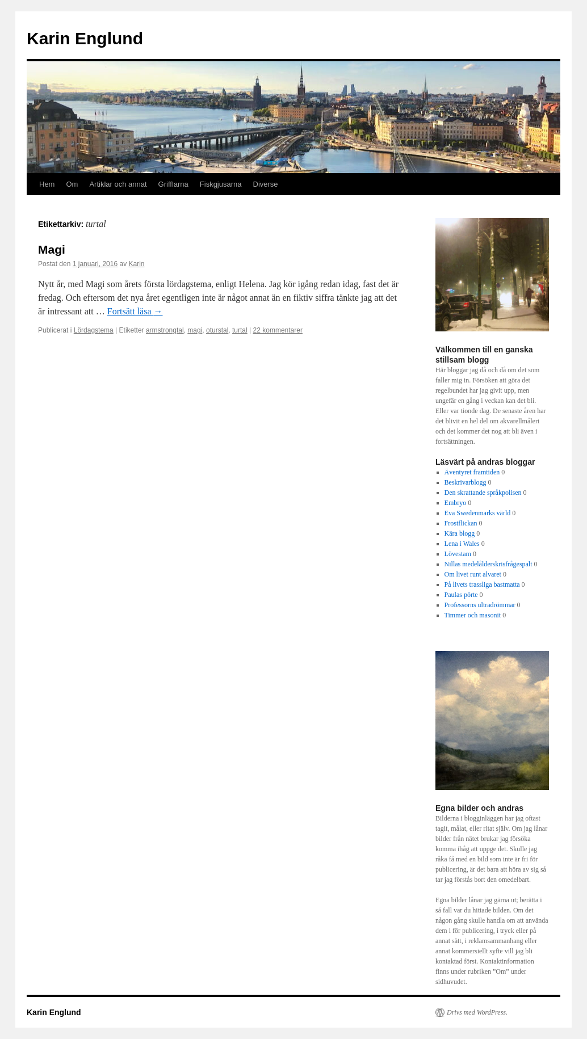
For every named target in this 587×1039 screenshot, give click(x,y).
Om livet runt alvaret (473, 574)
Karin (137, 264)
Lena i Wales (462, 544)
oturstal (217, 330)
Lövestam (458, 554)
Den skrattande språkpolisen (483, 493)
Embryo (456, 503)
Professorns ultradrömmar (480, 605)
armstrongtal (165, 330)
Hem (46, 184)
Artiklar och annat (117, 184)
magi (194, 330)
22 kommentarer (278, 330)
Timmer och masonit (473, 615)
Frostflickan (461, 523)
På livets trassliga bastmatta (482, 584)
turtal (240, 330)
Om (72, 184)
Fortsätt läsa (135, 311)
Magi (51, 249)
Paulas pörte (461, 595)
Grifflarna (173, 184)
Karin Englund (85, 38)
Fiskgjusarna (221, 184)
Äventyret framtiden (472, 472)
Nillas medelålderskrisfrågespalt (489, 564)
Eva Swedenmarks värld (478, 513)
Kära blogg (460, 533)
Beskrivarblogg (466, 482)
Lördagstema (94, 330)
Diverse (265, 184)
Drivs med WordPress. (477, 1012)
